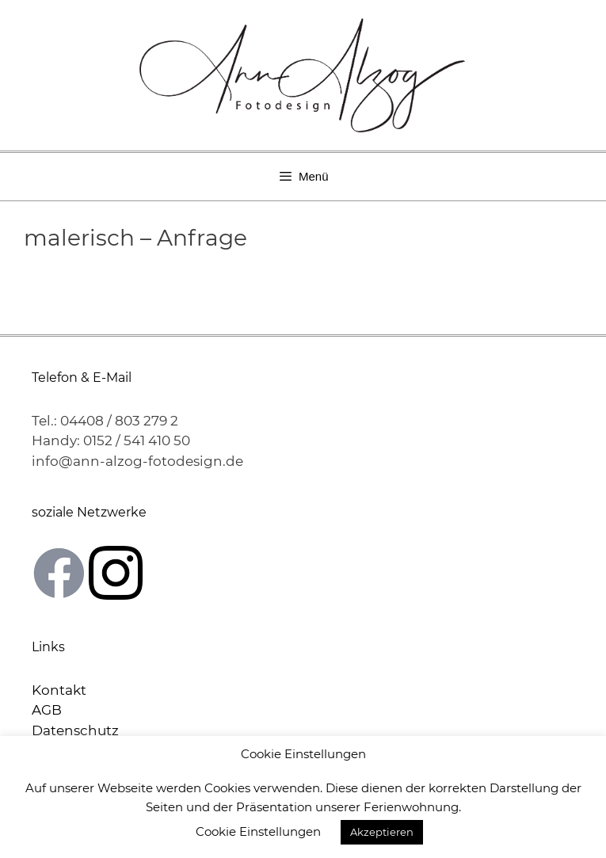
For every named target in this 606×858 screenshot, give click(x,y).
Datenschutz (75, 730)
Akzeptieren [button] (382, 832)
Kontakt (59, 690)
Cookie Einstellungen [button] (258, 831)
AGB (47, 710)
